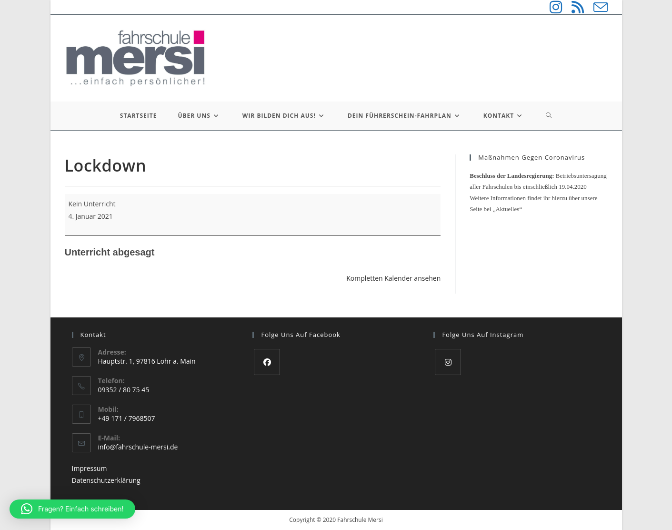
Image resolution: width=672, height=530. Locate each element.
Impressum (89, 468)
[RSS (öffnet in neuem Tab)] (573, 7)
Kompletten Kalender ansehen (393, 278)
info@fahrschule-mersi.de (138, 446)
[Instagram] (448, 362)
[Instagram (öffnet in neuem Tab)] (551, 7)
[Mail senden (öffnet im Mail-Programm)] (596, 7)
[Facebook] (267, 362)
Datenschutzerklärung (106, 480)
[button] (72, 509)
